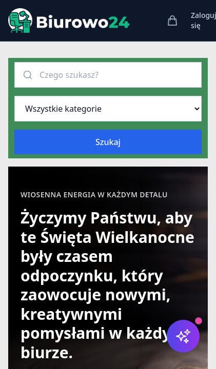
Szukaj (108, 142)
